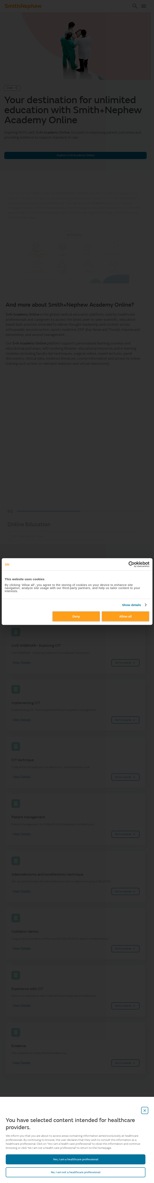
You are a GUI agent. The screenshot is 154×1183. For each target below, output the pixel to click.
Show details (131, 604)
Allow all (125, 616)
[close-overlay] (144, 1110)
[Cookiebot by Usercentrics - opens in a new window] (131, 564)
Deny (76, 616)
